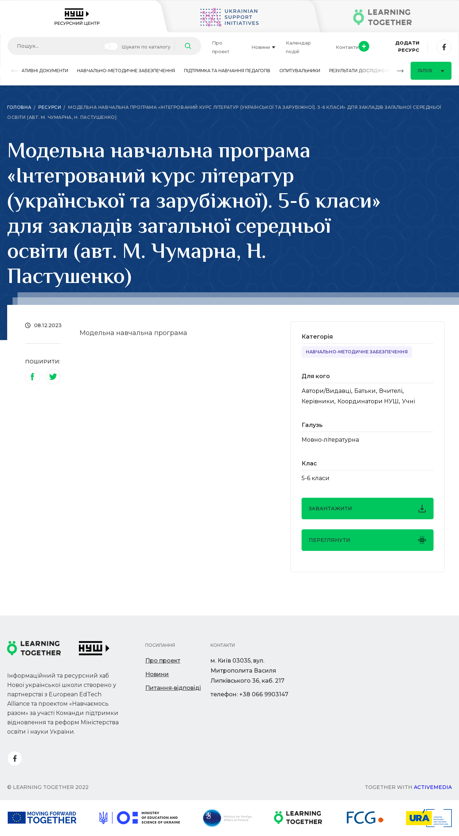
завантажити (367, 508)
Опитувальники (299, 70)
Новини (263, 47)
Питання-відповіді (173, 687)
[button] (15, 71)
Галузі (431, 70)
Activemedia (433, 787)
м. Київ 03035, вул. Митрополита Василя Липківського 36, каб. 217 (247, 670)
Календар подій (298, 47)
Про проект (221, 47)
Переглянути (367, 540)
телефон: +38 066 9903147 (249, 694)
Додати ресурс (389, 46)
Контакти (347, 47)
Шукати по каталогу (146, 47)
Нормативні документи (38, 70)
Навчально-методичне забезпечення (126, 70)
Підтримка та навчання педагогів (227, 70)
